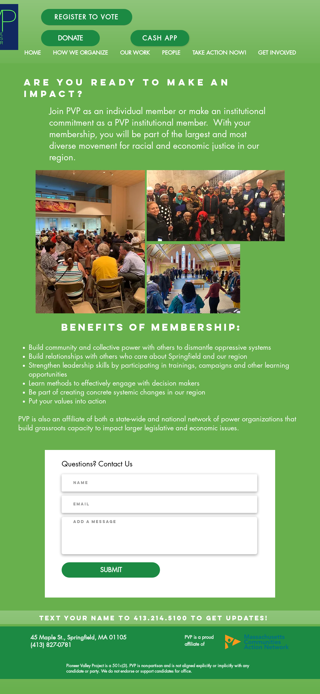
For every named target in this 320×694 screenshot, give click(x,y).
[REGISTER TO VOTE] (86, 17)
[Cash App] (159, 38)
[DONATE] (70, 38)
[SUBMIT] (111, 570)
